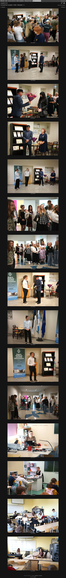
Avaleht (3, 3)
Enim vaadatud (20, 0)
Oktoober (20, 5)
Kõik (15, 5)
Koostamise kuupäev (7, 5)
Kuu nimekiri (62, 5)
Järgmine (36, 575)
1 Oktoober (3, 7)
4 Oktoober (63, 7)
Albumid (2, 0)
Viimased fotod (28, 0)
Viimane (40, 575)
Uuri (6, 0)
